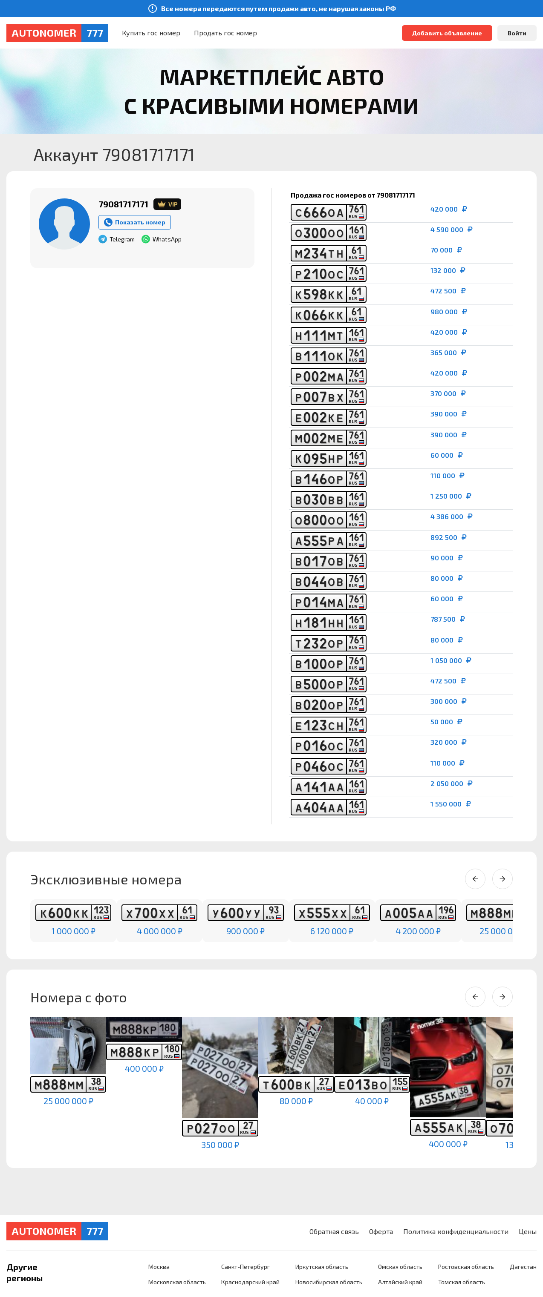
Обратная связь (334, 1231)
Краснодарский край (245, 1282)
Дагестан (523, 1266)
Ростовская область (465, 1266)
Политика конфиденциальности (455, 1231)
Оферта (381, 1231)
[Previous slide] (475, 879)
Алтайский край (397, 1282)
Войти (517, 33)
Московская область (170, 1282)
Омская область (397, 1266)
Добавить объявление (447, 33)
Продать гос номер (225, 33)
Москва (152, 1266)
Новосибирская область (325, 1282)
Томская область (460, 1282)
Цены (528, 1231)
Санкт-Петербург (240, 1266)
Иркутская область (318, 1266)
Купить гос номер (151, 33)
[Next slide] (502, 879)
